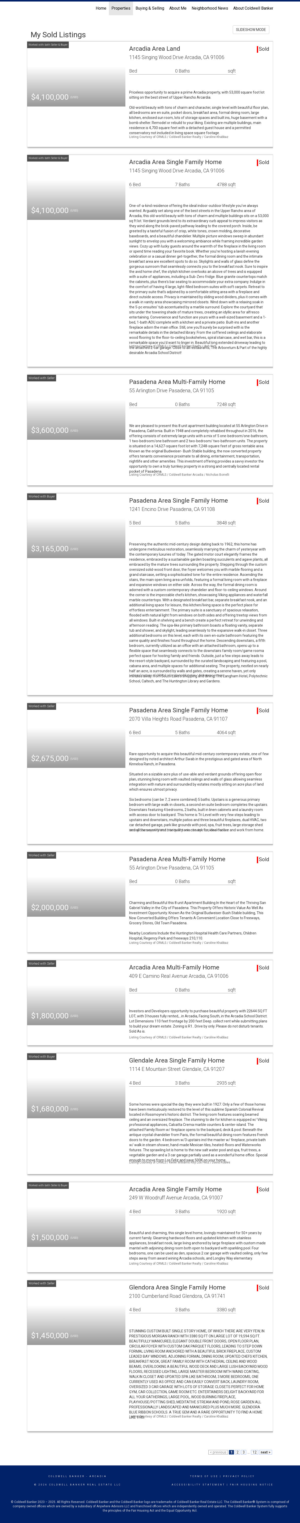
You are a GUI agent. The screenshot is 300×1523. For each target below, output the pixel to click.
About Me (178, 8)
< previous (218, 1452)
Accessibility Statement (198, 1484)
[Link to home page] (29, 8)
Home (101, 8)
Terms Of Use (204, 1476)
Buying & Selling (150, 8)
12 (255, 1452)
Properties (120, 8)
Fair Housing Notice (251, 1484)
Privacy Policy (239, 1476)
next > (266, 1452)
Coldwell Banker (66, 1476)
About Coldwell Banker (253, 8)
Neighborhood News (210, 8)
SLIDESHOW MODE (251, 30)
